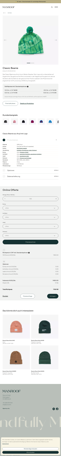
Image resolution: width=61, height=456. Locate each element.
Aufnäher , (19, 150)
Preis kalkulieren (10, 103)
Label (4, 222)
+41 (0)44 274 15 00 (7, 402)
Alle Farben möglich (22, 148)
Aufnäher (5, 213)
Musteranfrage (27, 296)
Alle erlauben (30, 452)
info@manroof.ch (7, 404)
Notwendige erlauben (30, 449)
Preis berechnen (31, 242)
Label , (30, 150)
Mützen (10, 12)
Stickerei (34, 150)
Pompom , (22, 152)
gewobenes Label (24, 156)
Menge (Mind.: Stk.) (9, 194)
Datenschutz (5, 443)
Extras (4, 204)
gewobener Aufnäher (36, 154)
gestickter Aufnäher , (25, 154)
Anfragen (53, 296)
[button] (5, 40)
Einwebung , (25, 150)
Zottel (26, 152)
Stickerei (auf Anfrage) (25, 158)
